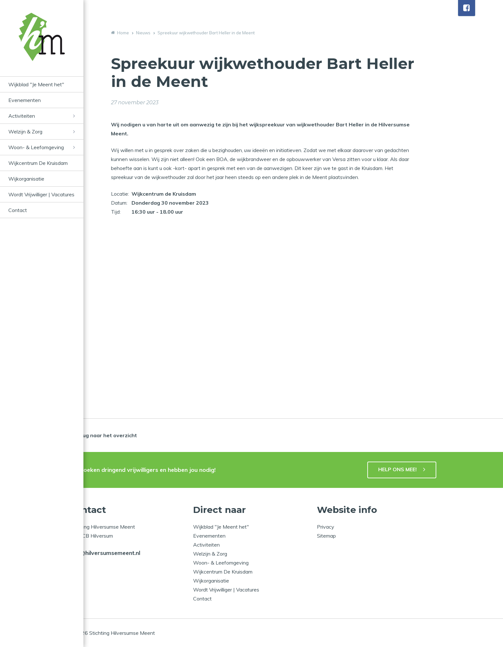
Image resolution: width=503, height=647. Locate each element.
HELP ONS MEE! (397, 469)
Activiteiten (21, 116)
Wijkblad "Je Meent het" (36, 84)
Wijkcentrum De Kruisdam (38, 163)
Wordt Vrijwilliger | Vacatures (41, 194)
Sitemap (326, 535)
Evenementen (24, 100)
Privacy (325, 527)
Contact (17, 210)
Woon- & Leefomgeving (36, 147)
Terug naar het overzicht (105, 435)
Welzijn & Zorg (25, 131)
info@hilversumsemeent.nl (104, 553)
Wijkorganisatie (26, 178)
